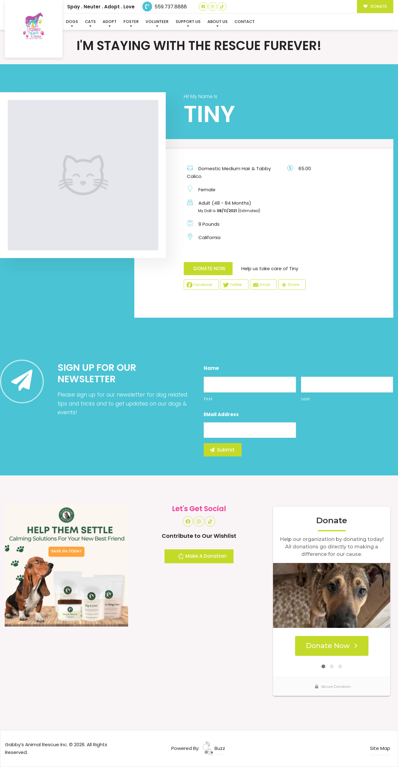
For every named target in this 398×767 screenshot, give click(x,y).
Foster (131, 22)
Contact (244, 22)
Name (211, 368)
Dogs (72, 22)
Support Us (188, 22)
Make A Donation (202, 557)
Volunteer (157, 22)
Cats (90, 22)
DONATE (375, 6)
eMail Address (221, 414)
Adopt (110, 22)
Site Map (380, 748)
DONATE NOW (209, 268)
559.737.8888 (164, 6)
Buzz (213, 748)
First (208, 399)
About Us (217, 22)
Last (305, 399)
